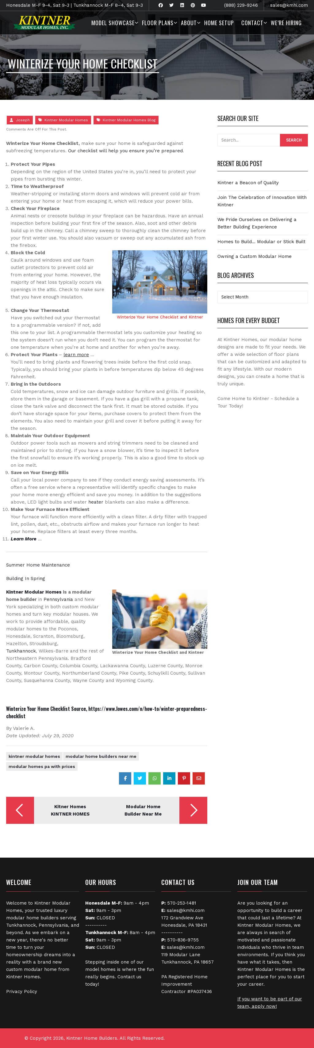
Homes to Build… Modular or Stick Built (261, 241)
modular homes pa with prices (42, 766)
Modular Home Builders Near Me (101, 756)
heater (95, 502)
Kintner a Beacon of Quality (248, 182)
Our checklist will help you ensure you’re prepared (125, 151)
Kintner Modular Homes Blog (129, 120)
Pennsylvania (58, 599)
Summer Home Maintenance (38, 565)
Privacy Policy (21, 991)
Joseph (23, 120)
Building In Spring (25, 578)
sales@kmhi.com (289, 5)
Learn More (23, 539)
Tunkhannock (21, 651)
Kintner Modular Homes (66, 120)
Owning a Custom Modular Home (254, 256)
